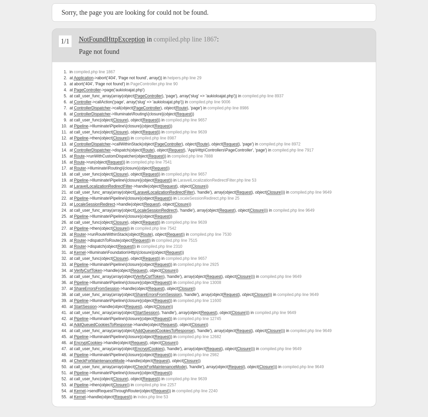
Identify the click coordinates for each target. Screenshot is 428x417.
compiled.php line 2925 (198, 264)
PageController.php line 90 (154, 84)
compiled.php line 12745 (199, 318)
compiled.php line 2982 (198, 354)
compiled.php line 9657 (186, 120)
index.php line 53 (153, 397)
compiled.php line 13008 (199, 282)
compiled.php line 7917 (293, 150)
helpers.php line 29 (184, 78)
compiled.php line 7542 (155, 228)
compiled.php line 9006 (209, 102)
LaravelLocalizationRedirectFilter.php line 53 (217, 180)
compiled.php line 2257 (155, 385)
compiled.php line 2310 (161, 246)
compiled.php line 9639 (186, 132)
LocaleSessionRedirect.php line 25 (208, 198)
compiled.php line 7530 (210, 234)
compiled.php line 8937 (263, 96)
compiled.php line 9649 (310, 192)
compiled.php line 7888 (192, 156)
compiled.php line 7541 (151, 162)
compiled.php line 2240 (196, 391)
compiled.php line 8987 (155, 138)
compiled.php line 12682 (199, 336)
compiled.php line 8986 (228, 108)
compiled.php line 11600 (199, 300)
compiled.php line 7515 (176, 240)
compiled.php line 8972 (279, 144)
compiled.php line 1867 (185, 39)
